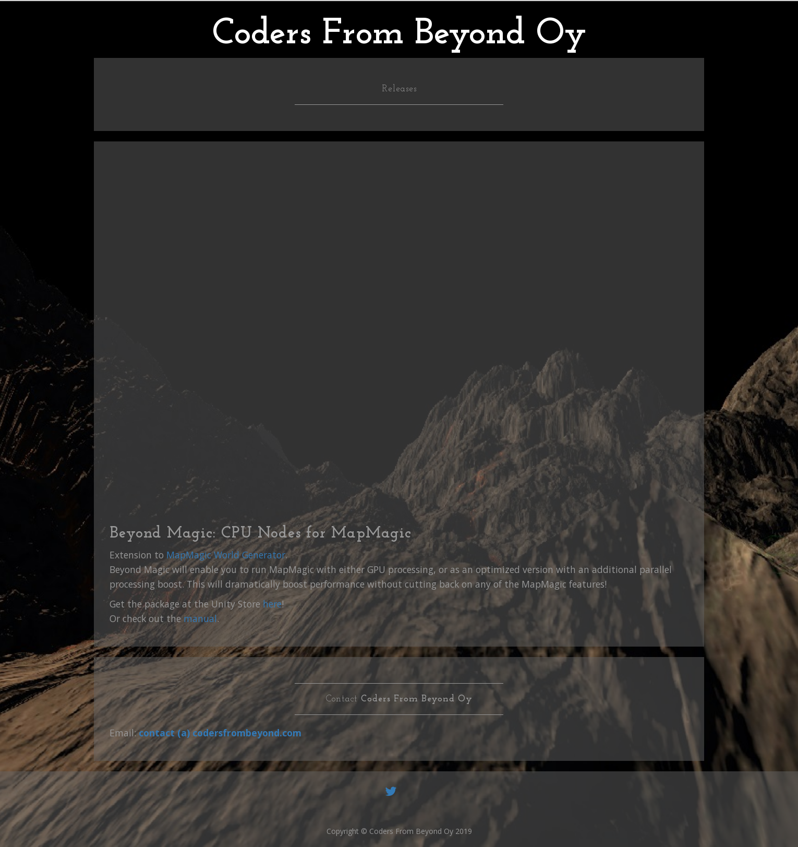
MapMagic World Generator (225, 554)
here (272, 604)
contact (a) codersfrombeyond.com (220, 732)
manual (200, 618)
